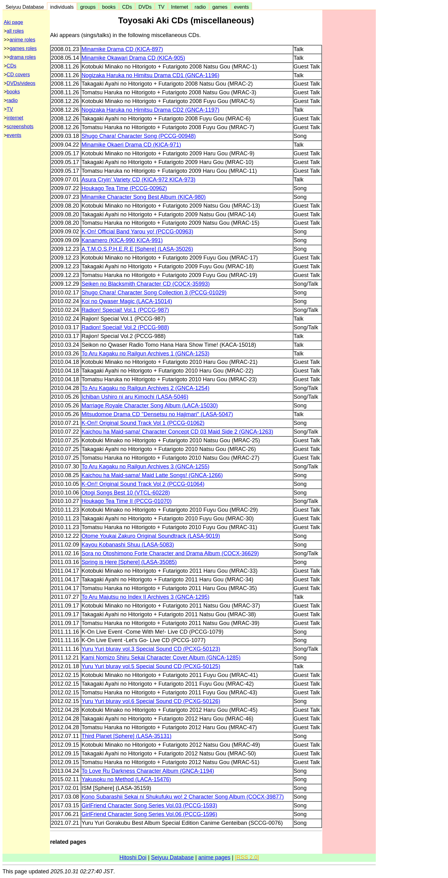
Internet (179, 7)
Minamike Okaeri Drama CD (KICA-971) (131, 145)
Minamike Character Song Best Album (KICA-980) (144, 197)
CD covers (18, 74)
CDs (127, 7)
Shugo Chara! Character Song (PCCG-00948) (139, 136)
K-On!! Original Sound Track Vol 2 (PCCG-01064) (143, 484)
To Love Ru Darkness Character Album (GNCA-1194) (148, 771)
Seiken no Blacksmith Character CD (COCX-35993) (146, 284)
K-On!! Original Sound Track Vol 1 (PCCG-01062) (143, 423)
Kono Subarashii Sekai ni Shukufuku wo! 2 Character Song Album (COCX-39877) (183, 797)
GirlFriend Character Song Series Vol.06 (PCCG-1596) (149, 814)
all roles (15, 31)
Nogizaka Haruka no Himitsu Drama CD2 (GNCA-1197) (150, 110)
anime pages (214, 857)
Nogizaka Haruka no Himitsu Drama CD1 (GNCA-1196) (150, 75)
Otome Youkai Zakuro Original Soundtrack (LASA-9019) (151, 536)
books (108, 7)
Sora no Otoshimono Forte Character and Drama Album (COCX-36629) (170, 553)
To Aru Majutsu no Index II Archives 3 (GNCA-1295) (145, 597)
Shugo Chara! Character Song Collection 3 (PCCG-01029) (154, 292)
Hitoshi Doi (133, 857)
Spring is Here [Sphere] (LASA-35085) (129, 562)
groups (88, 7)
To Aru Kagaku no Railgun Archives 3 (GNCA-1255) (145, 466)
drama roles (23, 57)
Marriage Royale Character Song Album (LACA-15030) (150, 405)
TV (161, 7)
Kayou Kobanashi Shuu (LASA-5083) (128, 545)
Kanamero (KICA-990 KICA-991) (122, 240)
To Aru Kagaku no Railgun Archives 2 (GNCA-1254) (145, 388)
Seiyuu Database (25, 7)
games (220, 7)
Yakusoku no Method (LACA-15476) (126, 779)
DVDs (145, 7)
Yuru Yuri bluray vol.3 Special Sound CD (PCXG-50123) (151, 649)
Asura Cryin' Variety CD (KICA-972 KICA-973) (138, 179)
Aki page (13, 22)
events (241, 7)
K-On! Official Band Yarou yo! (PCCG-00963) (137, 231)
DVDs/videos (21, 83)
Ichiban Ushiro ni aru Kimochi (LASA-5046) (135, 397)
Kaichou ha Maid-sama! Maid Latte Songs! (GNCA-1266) (152, 475)
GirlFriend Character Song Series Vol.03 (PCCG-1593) (149, 805)
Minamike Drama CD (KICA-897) (122, 49)
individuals (62, 7)
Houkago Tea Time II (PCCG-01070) (127, 501)
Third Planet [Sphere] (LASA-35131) (126, 736)
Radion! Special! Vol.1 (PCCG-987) (125, 310)
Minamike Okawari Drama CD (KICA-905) (133, 58)
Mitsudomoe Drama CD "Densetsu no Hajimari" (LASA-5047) (157, 414)
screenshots (20, 126)
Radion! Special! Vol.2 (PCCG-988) (125, 327)
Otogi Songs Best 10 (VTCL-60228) (126, 493)
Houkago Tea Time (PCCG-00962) (124, 188)
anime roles (22, 39)
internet (15, 117)
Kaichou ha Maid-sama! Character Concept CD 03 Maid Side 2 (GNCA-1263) (177, 432)
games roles (23, 48)
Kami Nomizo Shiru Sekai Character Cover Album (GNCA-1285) (161, 658)
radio (200, 7)
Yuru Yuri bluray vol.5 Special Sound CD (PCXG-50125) (151, 666)
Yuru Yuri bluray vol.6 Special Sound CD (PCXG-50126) (151, 701)
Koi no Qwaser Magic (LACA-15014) (127, 301)
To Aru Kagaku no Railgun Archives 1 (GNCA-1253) (145, 353)
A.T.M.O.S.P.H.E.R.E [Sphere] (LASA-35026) (137, 249)
